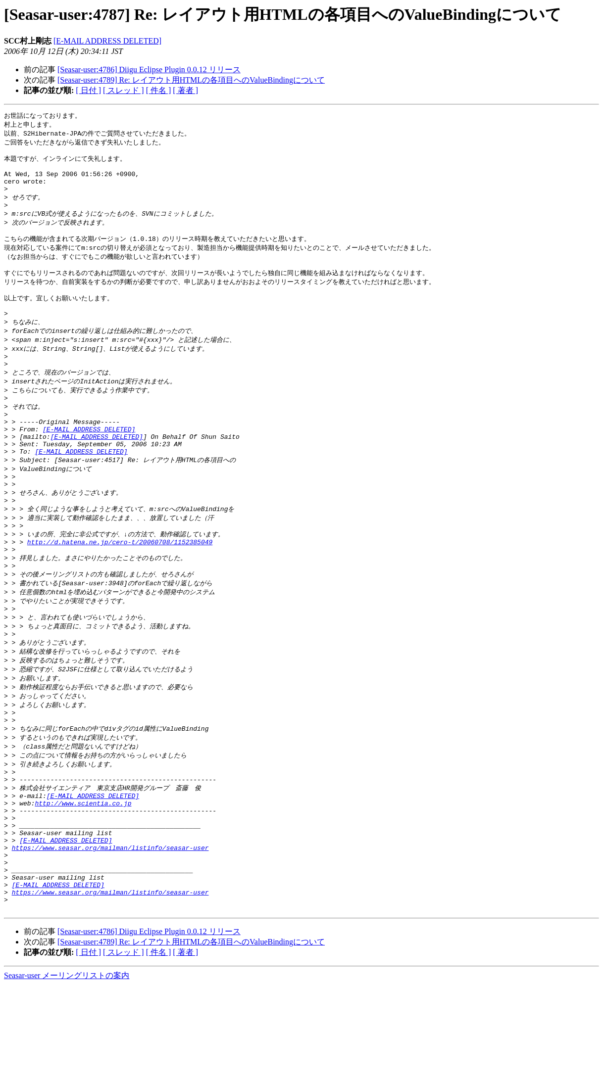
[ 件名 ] (158, 90)
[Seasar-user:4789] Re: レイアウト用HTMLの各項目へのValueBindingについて (191, 80)
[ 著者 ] (185, 90)
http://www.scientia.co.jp (83, 879)
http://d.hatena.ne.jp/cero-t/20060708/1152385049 (119, 592)
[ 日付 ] (88, 90)
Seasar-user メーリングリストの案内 (66, 1072)
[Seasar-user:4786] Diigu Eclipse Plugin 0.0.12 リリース (149, 69)
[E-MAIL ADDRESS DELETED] (107, 41)
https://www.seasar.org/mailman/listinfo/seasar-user (110, 932)
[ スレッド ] (123, 90)
